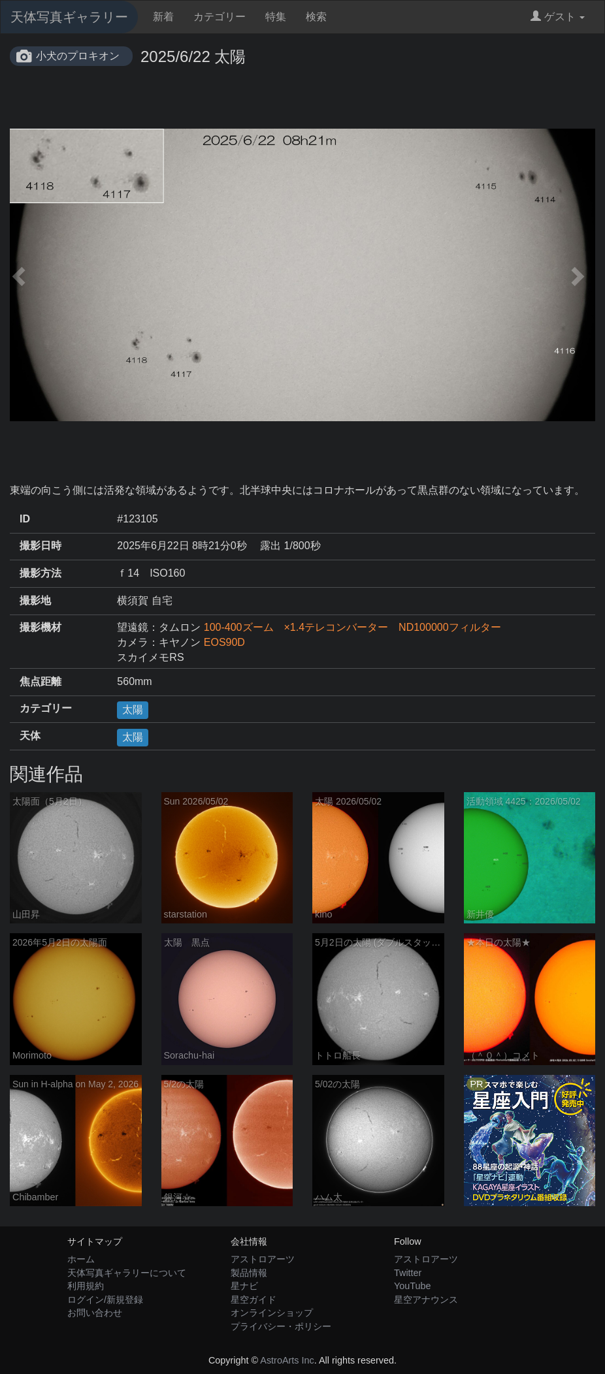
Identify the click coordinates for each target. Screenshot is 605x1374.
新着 (163, 16)
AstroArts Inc (287, 1360)
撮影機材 (40, 627)
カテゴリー (219, 16)
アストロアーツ (263, 1259)
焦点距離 (40, 681)
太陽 (132, 709)
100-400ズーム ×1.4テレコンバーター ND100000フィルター (352, 627)
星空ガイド (253, 1299)
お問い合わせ (94, 1312)
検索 (316, 16)
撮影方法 (40, 573)
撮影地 (35, 600)
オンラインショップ (272, 1312)
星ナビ (244, 1286)
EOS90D (224, 642)
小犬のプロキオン (78, 55)
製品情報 (249, 1273)
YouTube (412, 1286)
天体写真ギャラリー (69, 17)
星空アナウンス (426, 1299)
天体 (30, 735)
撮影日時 (40, 545)
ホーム (81, 1259)
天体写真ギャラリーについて (126, 1273)
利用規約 (85, 1286)
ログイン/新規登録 (105, 1299)
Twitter (407, 1273)
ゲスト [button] (558, 16)
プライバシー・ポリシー (281, 1326)
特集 (275, 16)
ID (25, 518)
